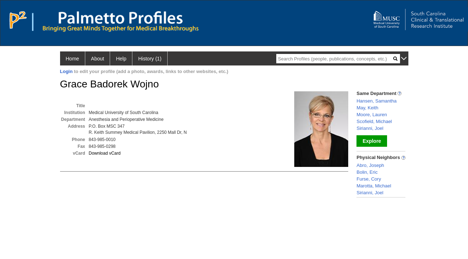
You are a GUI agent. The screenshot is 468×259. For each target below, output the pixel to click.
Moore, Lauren (371, 114)
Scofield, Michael (374, 121)
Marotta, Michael (373, 185)
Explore (372, 141)
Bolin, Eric (367, 172)
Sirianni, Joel (369, 128)
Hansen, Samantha (376, 101)
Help (121, 59)
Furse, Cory (368, 179)
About (97, 59)
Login (66, 71)
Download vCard (105, 153)
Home (72, 59)
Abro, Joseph (370, 165)
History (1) (150, 59)
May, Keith (367, 107)
